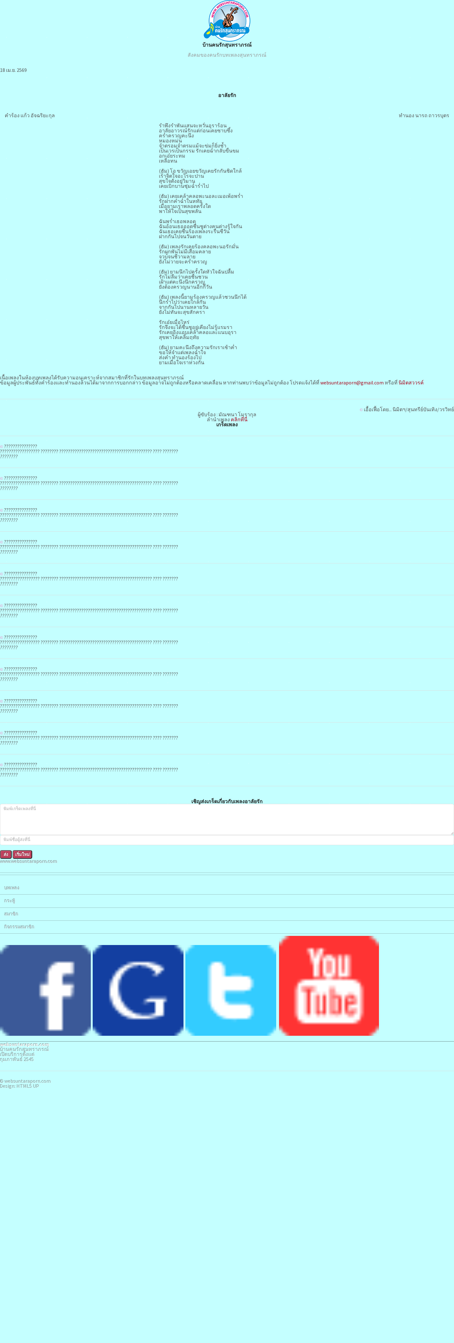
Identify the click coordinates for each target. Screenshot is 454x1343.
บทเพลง (18, 58)
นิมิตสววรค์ (252, 640)
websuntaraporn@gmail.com (193, 640)
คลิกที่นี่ (292, 694)
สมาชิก (17, 92)
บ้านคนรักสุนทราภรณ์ (280, 83)
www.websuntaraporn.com (35, 23)
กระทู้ (15, 75)
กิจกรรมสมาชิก (25, 109)
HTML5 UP (43, 224)
